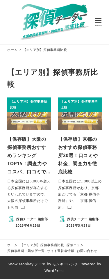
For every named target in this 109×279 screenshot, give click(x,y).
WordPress (54, 270)
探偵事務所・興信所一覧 (26, 250)
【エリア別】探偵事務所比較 (42, 245)
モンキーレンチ (65, 264)
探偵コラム (75, 245)
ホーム (12, 245)
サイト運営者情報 (60, 250)
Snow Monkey (21, 264)
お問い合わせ (87, 250)
